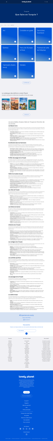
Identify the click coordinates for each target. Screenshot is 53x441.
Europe (5, 25)
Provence (27, 357)
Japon (10, 354)
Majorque (27, 349)
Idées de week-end (26, 405)
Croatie (9, 342)
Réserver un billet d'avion (26, 417)
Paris (27, 354)
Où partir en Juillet (46, 348)
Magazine (26, 403)
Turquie (26, 11)
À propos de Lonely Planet (26, 413)
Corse (27, 344)
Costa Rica (10, 344)
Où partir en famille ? (46, 359)
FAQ (26, 407)
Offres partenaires (26, 409)
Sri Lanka (10, 359)
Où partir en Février (46, 342)
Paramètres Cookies (44, 438)
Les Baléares (27, 363)
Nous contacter (26, 422)
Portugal (10, 358)
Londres (27, 347)
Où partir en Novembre (46, 353)
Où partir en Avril (46, 344)
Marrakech (27, 352)
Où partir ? (26, 400)
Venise (27, 364)
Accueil (2, 25)
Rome (27, 358)
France (10, 348)
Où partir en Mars (46, 343)
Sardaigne (27, 359)
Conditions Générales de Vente (36, 438)
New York (27, 353)
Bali (27, 342)
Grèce (10, 349)
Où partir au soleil (46, 358)
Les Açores (27, 362)
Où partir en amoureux (46, 357)
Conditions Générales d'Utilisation (26, 438)
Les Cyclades (27, 343)
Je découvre (26, 114)
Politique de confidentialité (16, 438)
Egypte (9, 347)
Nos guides (26, 392)
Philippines (10, 357)
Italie (10, 353)
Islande (9, 352)
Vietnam (27, 367)
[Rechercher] (45, 2)
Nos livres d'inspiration (26, 395)
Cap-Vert (10, 343)
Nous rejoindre (26, 419)
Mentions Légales (8, 438)
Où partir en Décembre (46, 354)
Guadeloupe (26, 348)
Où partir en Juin (46, 347)
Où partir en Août (46, 349)
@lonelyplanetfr (26, 319)
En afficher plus (26, 82)
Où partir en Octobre (46, 352)
